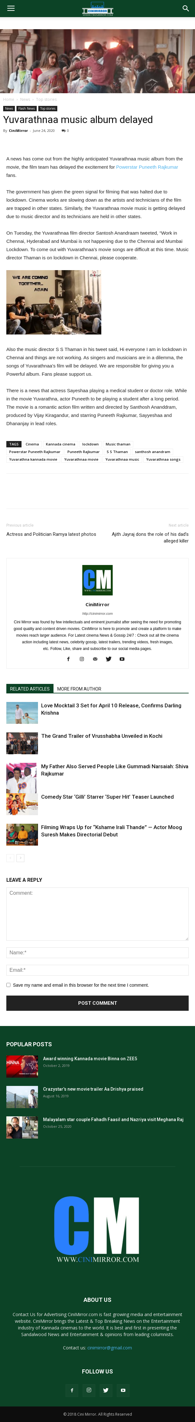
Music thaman (118, 444)
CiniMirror (18, 130)
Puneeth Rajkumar (83, 451)
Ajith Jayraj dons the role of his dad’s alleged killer (150, 537)
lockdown (90, 444)
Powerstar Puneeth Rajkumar (147, 167)
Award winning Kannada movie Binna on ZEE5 (90, 1058)
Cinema (32, 444)
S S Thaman (117, 451)
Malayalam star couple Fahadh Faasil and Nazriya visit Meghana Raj (113, 1119)
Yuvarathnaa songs (163, 459)
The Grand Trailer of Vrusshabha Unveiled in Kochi (101, 736)
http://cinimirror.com (97, 613)
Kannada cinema (60, 444)
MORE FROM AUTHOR (79, 689)
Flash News (26, 108)
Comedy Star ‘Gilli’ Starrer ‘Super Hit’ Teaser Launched (107, 797)
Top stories (46, 99)
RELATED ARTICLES (30, 689)
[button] (186, 8)
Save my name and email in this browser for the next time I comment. (81, 985)
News (25, 99)
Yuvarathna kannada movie (33, 459)
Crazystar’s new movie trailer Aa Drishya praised (93, 1089)
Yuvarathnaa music (122, 459)
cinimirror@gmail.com (109, 1348)
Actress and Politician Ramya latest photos (51, 534)
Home (8, 99)
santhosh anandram (152, 451)
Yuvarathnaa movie (81, 459)
